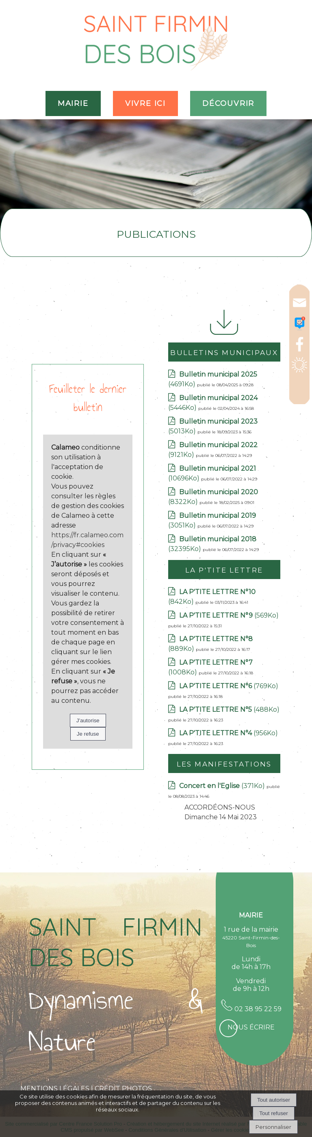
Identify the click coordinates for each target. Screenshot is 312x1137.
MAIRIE (73, 103)
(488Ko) (229, 709)
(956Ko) (228, 733)
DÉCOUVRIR (228, 103)
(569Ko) (229, 615)
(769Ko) (228, 686)
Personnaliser (273, 1127)
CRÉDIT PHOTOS (123, 1088)
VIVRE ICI (145, 103)
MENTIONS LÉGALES (54, 1088)
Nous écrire (251, 1027)
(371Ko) (222, 786)
